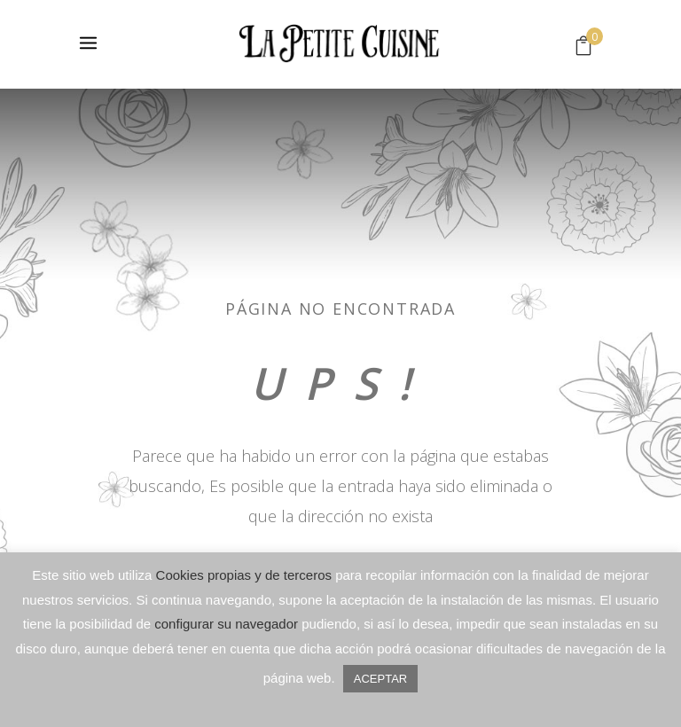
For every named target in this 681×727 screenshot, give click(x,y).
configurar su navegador (226, 623)
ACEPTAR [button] (380, 678)
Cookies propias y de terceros (244, 574)
